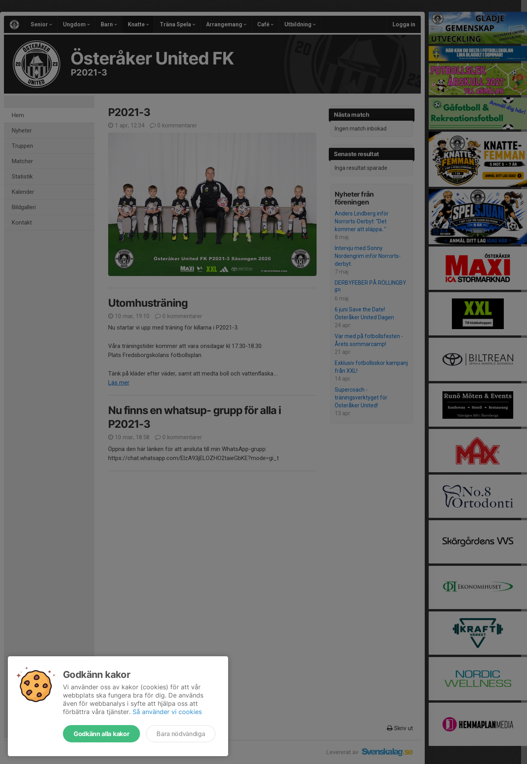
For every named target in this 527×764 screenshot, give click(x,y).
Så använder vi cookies (167, 712)
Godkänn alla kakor (101, 734)
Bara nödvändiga (181, 734)
